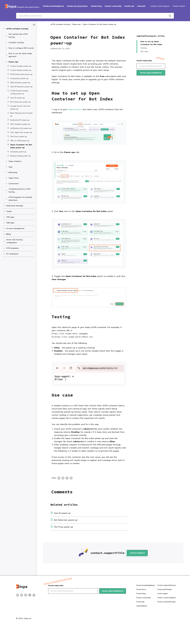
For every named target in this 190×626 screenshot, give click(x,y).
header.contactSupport (160, 6)
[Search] (170, 15)
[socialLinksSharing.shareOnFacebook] (58, 478)
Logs (10, 167)
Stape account (75, 109)
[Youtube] (25, 595)
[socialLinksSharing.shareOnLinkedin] (67, 478)
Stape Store (14, 178)
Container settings (16, 42)
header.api (129, 6)
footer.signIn (162, 593)
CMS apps (10, 217)
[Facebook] (17, 595)
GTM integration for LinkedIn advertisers (20, 198)
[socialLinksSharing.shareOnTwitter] (62, 478)
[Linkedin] (33, 595)
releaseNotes (142, 6)
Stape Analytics (15, 161)
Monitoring (13, 172)
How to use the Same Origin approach (20, 55)
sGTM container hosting (17, 28)
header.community (113, 6)
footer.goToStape (164, 589)
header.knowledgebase (53, 6)
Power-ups (13, 62)
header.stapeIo (179, 6)
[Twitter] (21, 595)
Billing (8, 234)
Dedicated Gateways (14, 205)
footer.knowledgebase (145, 585)
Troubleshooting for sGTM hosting (19, 190)
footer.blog (141, 593)
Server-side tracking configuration (14, 241)
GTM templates (12, 248)
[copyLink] (71, 478)
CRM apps (10, 222)
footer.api (140, 601)
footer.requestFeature (166, 585)
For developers (12, 254)
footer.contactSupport (166, 597)
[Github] (29, 595)
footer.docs (141, 589)
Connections (14, 183)
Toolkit (9, 211)
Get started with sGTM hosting (18, 35)
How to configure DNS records (21, 48)
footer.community (143, 597)
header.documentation (77, 6)
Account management (15, 228)
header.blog (96, 6)
